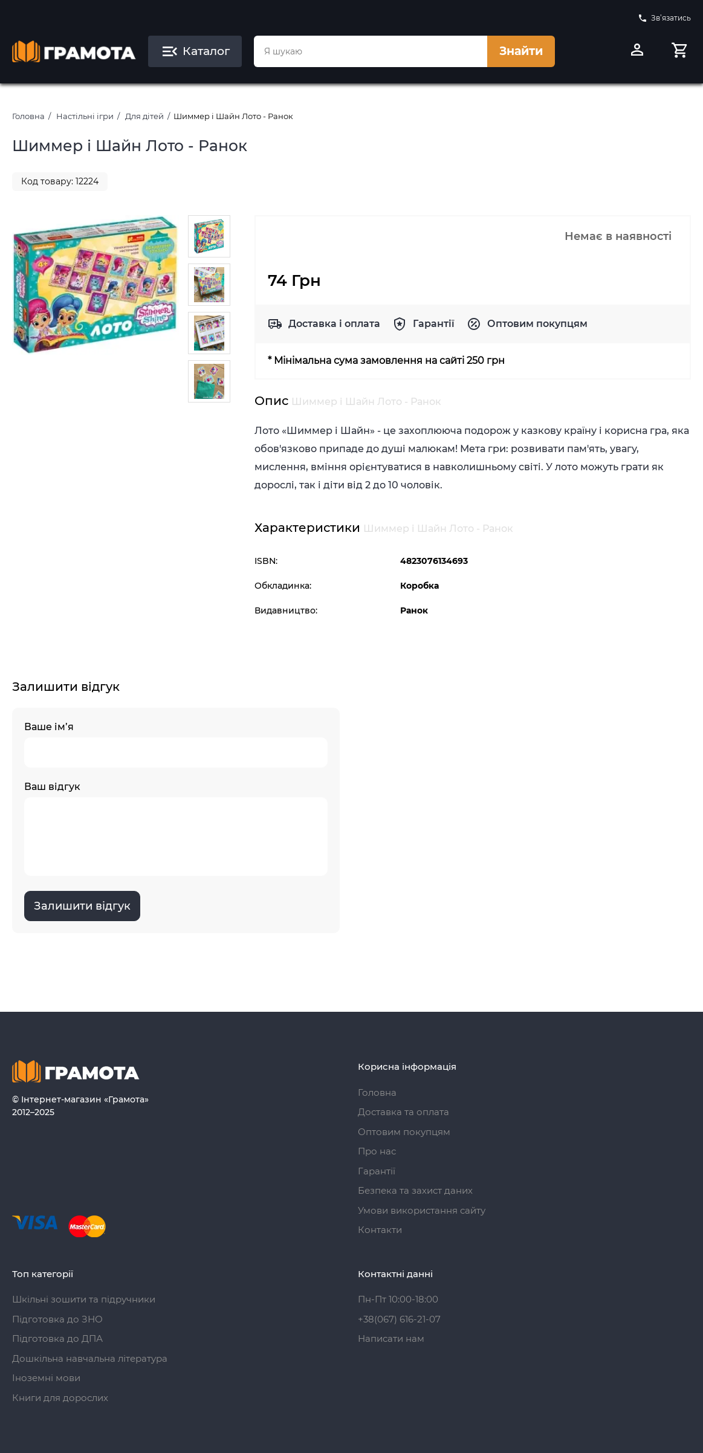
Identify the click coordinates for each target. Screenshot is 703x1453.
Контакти (380, 1229)
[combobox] (371, 51)
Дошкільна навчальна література (89, 1358)
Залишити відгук (82, 906)
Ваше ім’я (176, 744)
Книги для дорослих (60, 1397)
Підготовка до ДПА (57, 1338)
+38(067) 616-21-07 (399, 1319)
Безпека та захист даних (415, 1190)
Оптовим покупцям (537, 323)
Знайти (521, 51)
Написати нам (391, 1338)
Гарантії (434, 323)
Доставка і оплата (334, 323)
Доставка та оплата (403, 1112)
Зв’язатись (664, 18)
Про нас (377, 1151)
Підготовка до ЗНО (57, 1319)
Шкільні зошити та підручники (83, 1299)
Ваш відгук (176, 828)
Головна (28, 116)
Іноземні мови (46, 1377)
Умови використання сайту (421, 1210)
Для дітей (144, 116)
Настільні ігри (85, 116)
